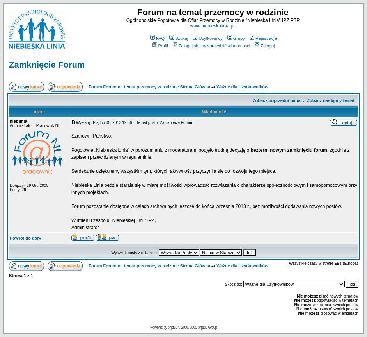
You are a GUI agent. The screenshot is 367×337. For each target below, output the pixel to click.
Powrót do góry (25, 238)
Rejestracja (263, 38)
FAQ (157, 38)
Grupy (236, 38)
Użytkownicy (207, 38)
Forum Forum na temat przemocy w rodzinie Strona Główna (149, 86)
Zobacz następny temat (331, 100)
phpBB (172, 327)
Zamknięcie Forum (47, 65)
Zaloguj (265, 45)
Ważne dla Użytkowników (242, 86)
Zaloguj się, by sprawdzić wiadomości (211, 45)
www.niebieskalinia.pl (212, 26)
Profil (160, 45)
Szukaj (178, 38)
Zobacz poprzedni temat (277, 100)
